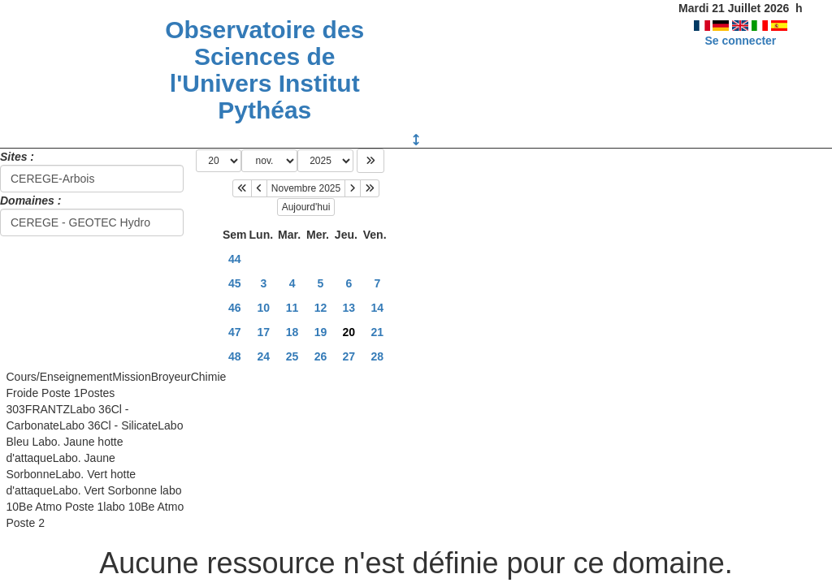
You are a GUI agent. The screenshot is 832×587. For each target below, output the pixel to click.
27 (349, 356)
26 (320, 356)
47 (234, 332)
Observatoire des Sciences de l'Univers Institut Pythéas (264, 69)
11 (292, 307)
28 (377, 356)
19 (320, 332)
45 (234, 283)
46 (234, 307)
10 (264, 307)
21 (377, 332)
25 (292, 356)
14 (377, 307)
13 (349, 307)
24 (264, 356)
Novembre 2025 (305, 188)
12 (320, 307)
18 (292, 332)
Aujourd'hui (306, 207)
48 (234, 356)
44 (234, 258)
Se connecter (740, 40)
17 (264, 332)
